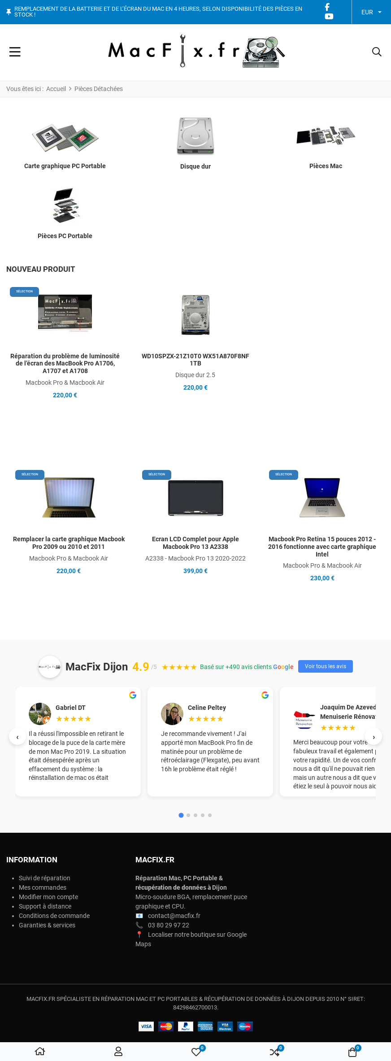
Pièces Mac (325, 166)
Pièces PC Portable (65, 235)
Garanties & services (47, 925)
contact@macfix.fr (174, 915)
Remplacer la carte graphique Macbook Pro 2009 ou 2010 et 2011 (69, 542)
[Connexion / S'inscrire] (118, 1052)
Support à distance (45, 906)
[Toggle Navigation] (15, 52)
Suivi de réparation (44, 878)
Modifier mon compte (48, 896)
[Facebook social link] (327, 7)
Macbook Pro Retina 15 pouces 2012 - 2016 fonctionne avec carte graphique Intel (322, 546)
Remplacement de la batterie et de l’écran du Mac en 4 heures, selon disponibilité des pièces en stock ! (158, 11)
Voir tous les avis (325, 666)
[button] (377, 52)
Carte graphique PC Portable (65, 166)
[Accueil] (39, 1052)
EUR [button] (367, 12)
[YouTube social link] (329, 17)
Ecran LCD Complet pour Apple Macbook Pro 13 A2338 (195, 542)
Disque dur (195, 166)
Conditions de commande (54, 915)
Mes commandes (42, 887)
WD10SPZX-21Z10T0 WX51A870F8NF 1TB (195, 359)
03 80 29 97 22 (168, 925)
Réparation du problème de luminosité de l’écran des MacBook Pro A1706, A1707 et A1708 (65, 363)
